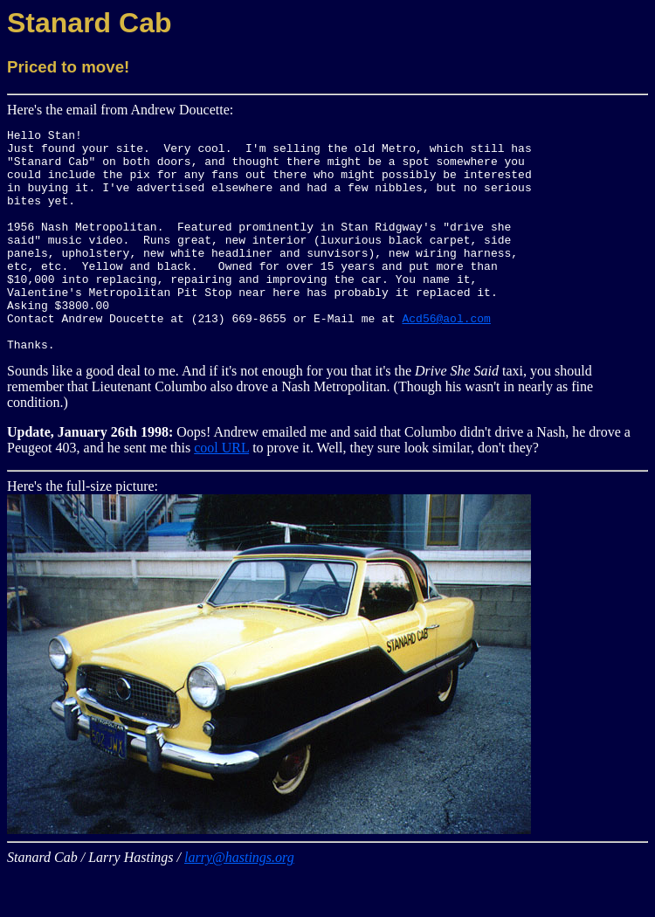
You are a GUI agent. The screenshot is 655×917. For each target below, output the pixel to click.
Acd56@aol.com (446, 357)
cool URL (221, 492)
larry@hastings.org (239, 901)
